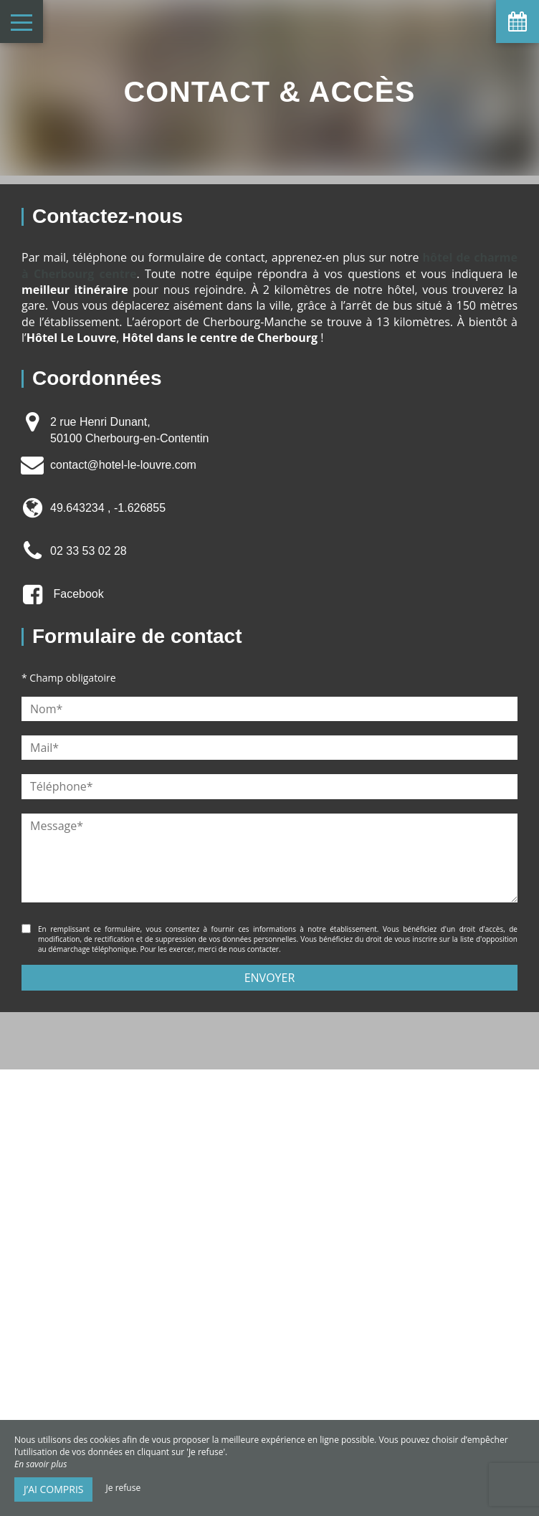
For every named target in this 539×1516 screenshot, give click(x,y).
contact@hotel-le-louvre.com (123, 465)
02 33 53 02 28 (88, 551)
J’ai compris (53, 1489)
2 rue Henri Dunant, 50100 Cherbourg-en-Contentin (129, 430)
